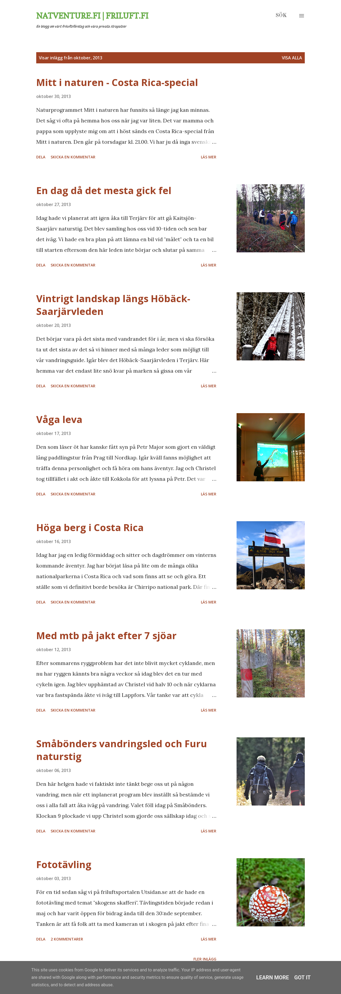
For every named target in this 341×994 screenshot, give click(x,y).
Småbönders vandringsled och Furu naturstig (121, 750)
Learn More (272, 977)
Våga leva (59, 419)
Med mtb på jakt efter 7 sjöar (106, 635)
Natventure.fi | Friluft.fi (92, 15)
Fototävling (63, 864)
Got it (302, 977)
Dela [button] (40, 156)
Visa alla (292, 58)
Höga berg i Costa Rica (90, 527)
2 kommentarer (67, 939)
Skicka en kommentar (73, 156)
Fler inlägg (204, 959)
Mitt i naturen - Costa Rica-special (117, 82)
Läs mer (208, 156)
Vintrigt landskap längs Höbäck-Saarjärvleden (113, 305)
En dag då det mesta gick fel (103, 190)
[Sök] (281, 16)
